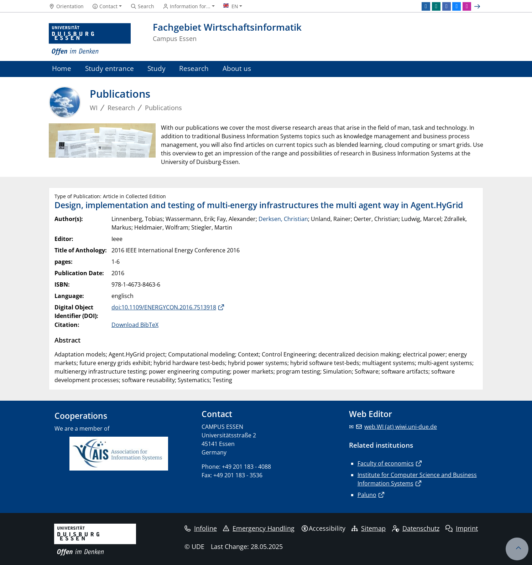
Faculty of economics (386, 463)
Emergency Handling (258, 528)
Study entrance (109, 68)
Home (61, 68)
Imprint (461, 528)
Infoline (200, 528)
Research (194, 68)
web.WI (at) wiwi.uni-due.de (400, 427)
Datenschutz (415, 528)
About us (237, 68)
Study (156, 68)
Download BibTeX (134, 325)
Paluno (367, 495)
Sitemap (368, 528)
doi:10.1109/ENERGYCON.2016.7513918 (163, 307)
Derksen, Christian (283, 219)
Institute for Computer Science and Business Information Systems (417, 479)
